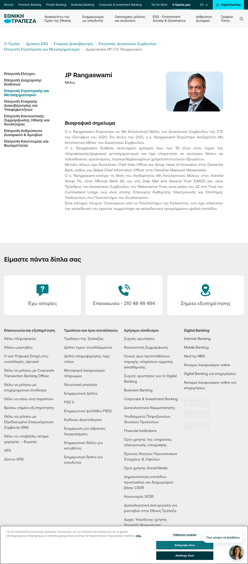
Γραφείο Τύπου (227, 18)
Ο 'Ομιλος (12, 44)
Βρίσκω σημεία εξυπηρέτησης (29, 407)
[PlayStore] (199, 414)
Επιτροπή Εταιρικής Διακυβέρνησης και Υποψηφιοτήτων (21, 105)
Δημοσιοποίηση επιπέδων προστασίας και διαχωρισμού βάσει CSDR (148, 482)
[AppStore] (199, 403)
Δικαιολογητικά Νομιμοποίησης (149, 407)
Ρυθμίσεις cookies (184, 537)
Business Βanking (138, 390)
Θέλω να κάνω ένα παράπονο (28, 399)
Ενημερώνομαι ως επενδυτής (93, 18)
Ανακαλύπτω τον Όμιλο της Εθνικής (57, 18)
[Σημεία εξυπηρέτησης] (205, 295)
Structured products (80, 384)
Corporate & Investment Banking (120, 4)
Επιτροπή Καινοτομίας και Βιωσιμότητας (26, 143)
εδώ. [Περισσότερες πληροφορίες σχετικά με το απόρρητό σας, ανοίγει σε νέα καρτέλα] (139, 538)
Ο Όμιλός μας (181, 4)
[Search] (241, 18)
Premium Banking (30, 4)
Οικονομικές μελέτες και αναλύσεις (130, 18)
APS (7, 450)
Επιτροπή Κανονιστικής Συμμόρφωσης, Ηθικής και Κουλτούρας (27, 120)
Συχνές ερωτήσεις (139, 338)
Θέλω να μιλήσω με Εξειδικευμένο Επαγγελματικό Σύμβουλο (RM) (28, 421)
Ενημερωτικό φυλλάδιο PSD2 (88, 411)
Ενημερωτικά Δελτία (80, 393)
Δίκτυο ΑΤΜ (13, 459)
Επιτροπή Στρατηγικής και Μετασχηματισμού (42, 49)
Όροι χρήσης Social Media (145, 468)
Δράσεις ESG (37, 44)
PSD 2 (69, 402)
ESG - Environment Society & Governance (169, 18)
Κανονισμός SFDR (139, 496)
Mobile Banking (196, 347)
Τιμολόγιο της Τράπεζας (84, 338)
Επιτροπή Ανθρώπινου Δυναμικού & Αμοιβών (23, 133)
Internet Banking (197, 338)
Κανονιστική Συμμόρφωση (146, 347)
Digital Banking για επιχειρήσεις (210, 373)
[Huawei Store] (199, 426)
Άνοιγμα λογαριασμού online (207, 365)
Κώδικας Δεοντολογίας (83, 419)
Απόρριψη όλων (185, 547)
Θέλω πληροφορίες (20, 338)
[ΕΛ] (204, 5)
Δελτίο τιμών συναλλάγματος (88, 347)
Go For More (159, 4)
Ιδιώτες (9, 4)
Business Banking (82, 4)
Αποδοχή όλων (184, 558)
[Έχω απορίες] (42, 295)
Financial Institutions (140, 431)
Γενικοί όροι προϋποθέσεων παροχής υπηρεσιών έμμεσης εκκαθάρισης (148, 361)
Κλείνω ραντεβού (18, 347)
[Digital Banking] (228, 5)
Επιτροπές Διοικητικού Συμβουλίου (128, 44)
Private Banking (56, 4)
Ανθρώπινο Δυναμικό (204, 18)
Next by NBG (194, 356)
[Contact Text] (124, 295)
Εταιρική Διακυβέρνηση (73, 44)
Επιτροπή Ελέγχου (19, 74)
